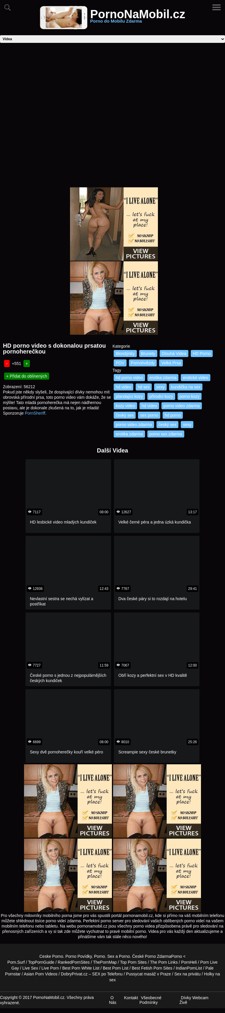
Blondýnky (125, 353)
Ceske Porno (51, 956)
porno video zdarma (181, 405)
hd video (123, 387)
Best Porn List (115, 968)
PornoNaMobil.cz (137, 17)
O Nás (112, 1000)
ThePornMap (105, 962)
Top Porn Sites (133, 962)
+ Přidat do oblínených (26, 376)
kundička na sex (185, 387)
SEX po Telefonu (107, 974)
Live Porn (50, 968)
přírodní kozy (161, 396)
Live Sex (30, 968)
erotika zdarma (163, 377)
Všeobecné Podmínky (150, 1000)
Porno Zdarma (158, 956)
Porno (99, 956)
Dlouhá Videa (174, 353)
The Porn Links (164, 962)
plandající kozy (129, 396)
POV (120, 363)
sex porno (149, 415)
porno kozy (190, 396)
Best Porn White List (80, 968)
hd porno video (129, 377)
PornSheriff (35, 413)
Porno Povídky (78, 956)
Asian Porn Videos (40, 974)
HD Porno (202, 353)
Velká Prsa (171, 363)
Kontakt (131, 997)
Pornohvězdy (143, 363)
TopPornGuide (41, 962)
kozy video (125, 405)
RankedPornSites (74, 962)
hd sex (144, 387)
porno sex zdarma (165, 434)
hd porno (173, 415)
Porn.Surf (16, 962)
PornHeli (189, 962)
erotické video (195, 377)
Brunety (148, 353)
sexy (160, 387)
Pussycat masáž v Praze (148, 974)
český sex (125, 415)
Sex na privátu (187, 974)
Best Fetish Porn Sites (152, 968)
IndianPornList (189, 968)
